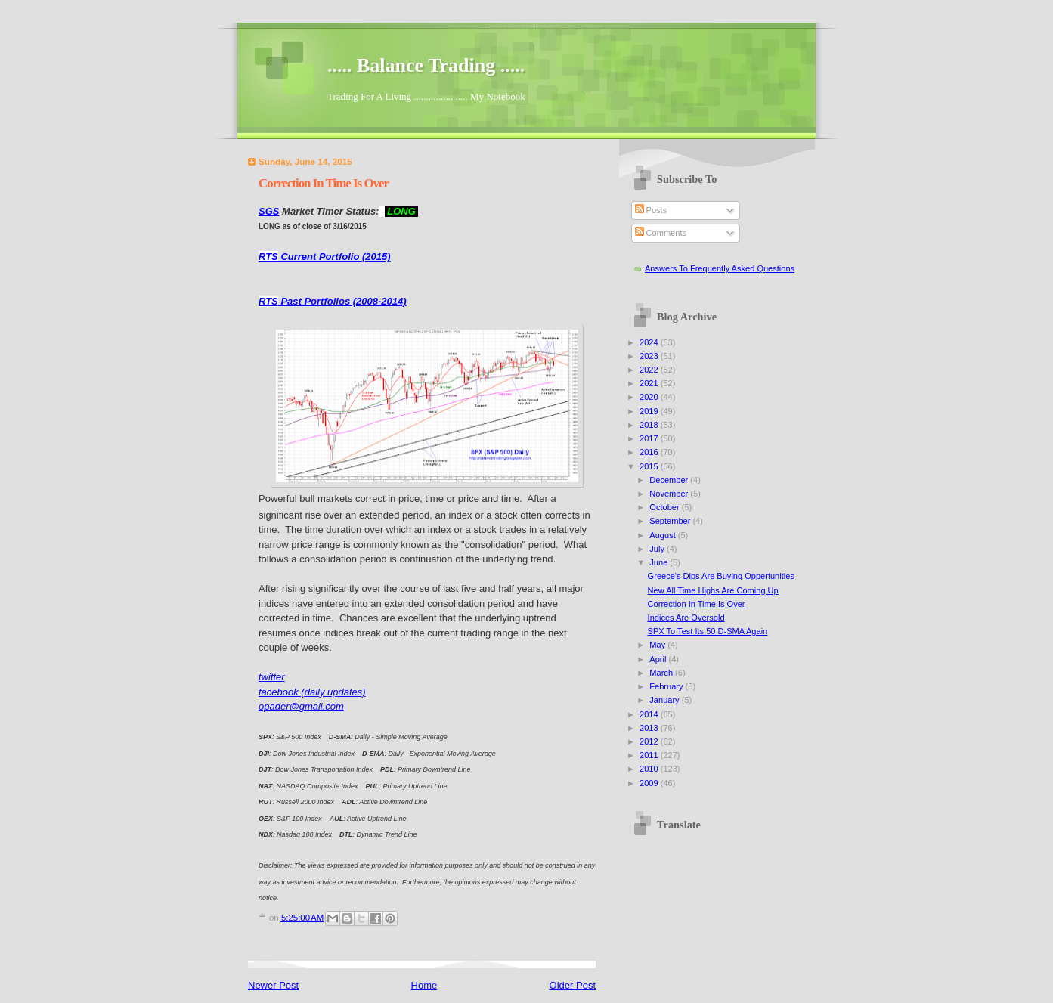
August (663, 535)
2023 (650, 356)
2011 (650, 755)
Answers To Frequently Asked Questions (719, 268)
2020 (650, 396)
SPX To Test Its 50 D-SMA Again (708, 631)
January (665, 699)
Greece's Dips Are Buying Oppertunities (721, 575)
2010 (650, 768)
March (662, 672)
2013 (650, 727)
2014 (650, 714)
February (667, 686)
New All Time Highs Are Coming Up (713, 590)
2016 (650, 452)
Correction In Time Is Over (696, 603)
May (658, 644)
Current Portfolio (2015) (325, 256)
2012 (650, 741)
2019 (650, 411)
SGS (269, 211)
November (669, 493)
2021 (650, 383)
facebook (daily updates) (312, 692)
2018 (650, 424)
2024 (650, 342)
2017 (650, 438)
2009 (650, 783)
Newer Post (273, 985)
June (659, 562)
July (658, 548)
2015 (650, 466)
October (665, 507)
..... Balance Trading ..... (426, 65)
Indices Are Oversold (686, 617)
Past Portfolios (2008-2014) (333, 301)
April (658, 659)
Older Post (573, 985)
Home (424, 985)
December (669, 479)
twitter (272, 677)
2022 (650, 369)
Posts (651, 210)
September (670, 520)
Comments (660, 232)
